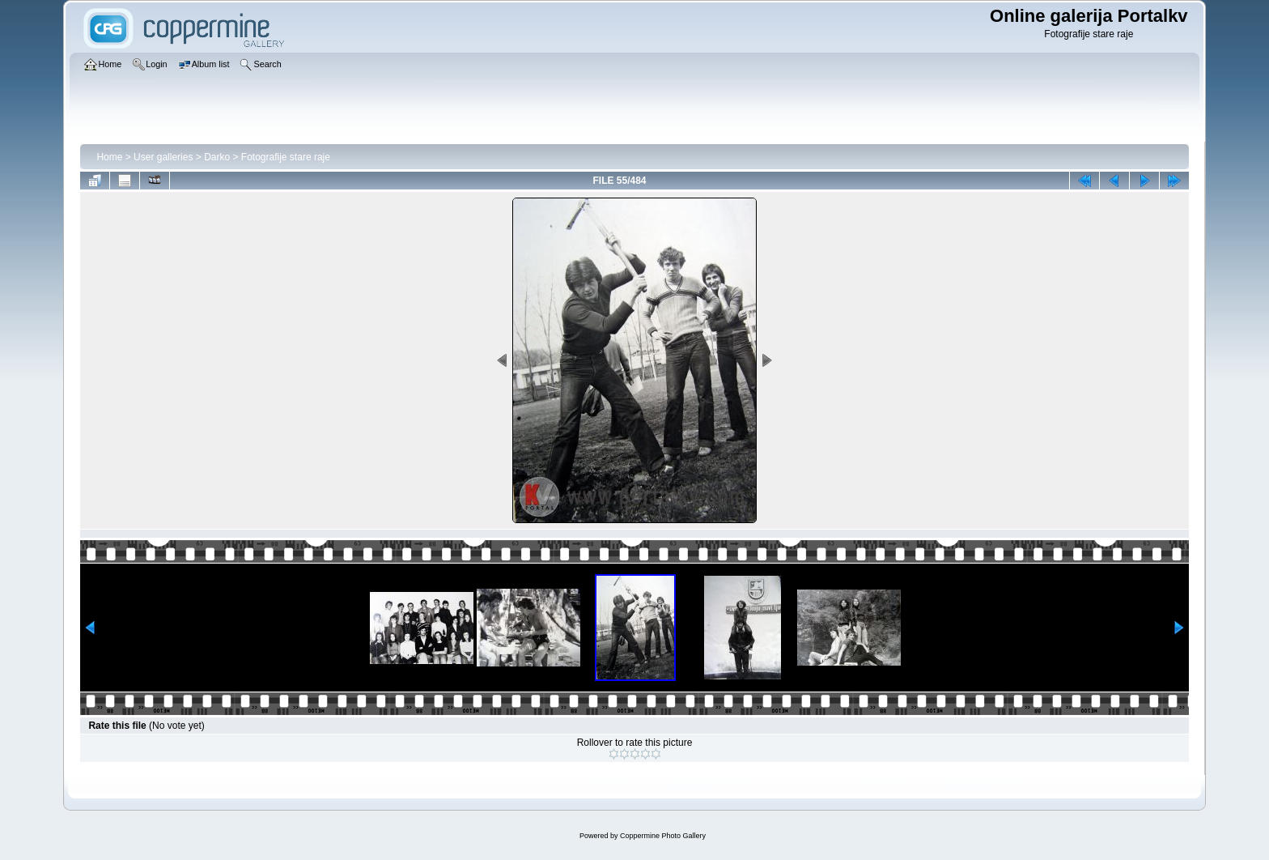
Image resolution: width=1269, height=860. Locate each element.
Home (109, 157)
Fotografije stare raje (285, 157)
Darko (217, 157)
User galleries (163, 157)
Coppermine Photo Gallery (663, 836)
